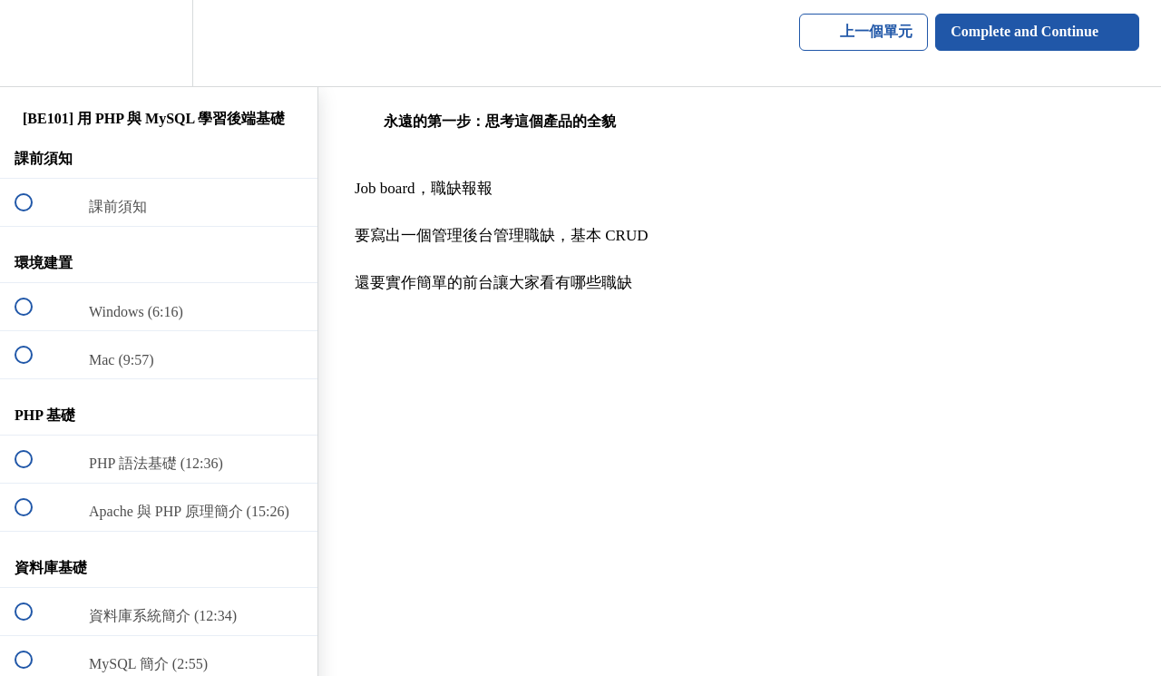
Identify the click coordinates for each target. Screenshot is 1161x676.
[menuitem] (158, 43)
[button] (33, 43)
